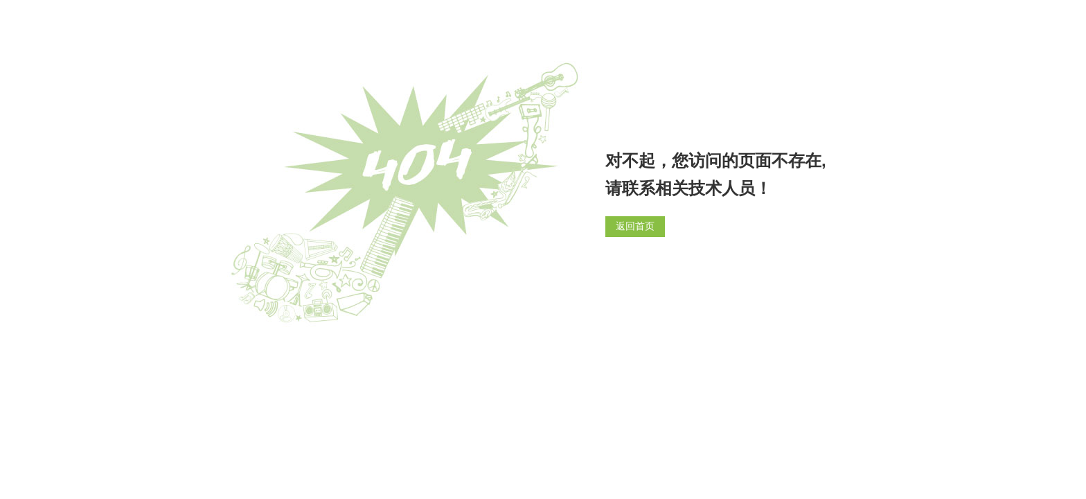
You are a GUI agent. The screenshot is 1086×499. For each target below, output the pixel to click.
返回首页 (635, 226)
